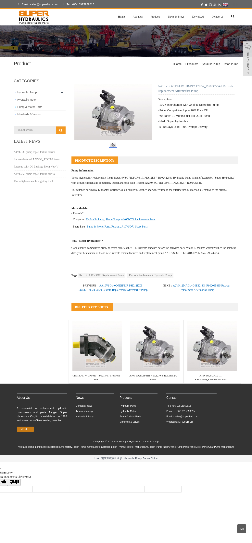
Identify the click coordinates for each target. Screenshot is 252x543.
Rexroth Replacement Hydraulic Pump (150, 275)
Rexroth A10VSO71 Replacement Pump (101, 275)
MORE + (25, 429)
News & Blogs (176, 16)
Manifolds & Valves (29, 114)
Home (121, 16)
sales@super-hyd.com (186, 416)
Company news (84, 405)
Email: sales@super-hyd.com (36, 4)
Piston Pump (230, 64)
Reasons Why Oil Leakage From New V (36, 166)
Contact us (217, 16)
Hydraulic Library (85, 416)
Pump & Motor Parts (29, 107)
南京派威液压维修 (111, 458)
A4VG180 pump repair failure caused (34, 152)
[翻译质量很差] (14, 482)
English (230, 5)
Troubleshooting (84, 411)
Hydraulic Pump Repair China (141, 458)
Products (155, 16)
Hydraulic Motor (27, 99)
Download (198, 16)
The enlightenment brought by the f (33, 181)
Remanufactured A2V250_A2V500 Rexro (37, 159)
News (80, 397)
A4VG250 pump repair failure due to (34, 173)
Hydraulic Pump (210, 64)
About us (138, 16)
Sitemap (154, 441)
